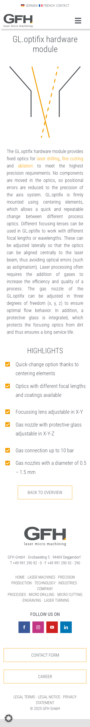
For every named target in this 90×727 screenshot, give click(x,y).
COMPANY (45, 589)
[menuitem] (29, 6)
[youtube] (52, 627)
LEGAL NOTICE (49, 697)
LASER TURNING (56, 600)
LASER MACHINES (41, 577)
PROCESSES (17, 594)
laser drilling (48, 158)
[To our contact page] (45, 655)
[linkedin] (66, 627)
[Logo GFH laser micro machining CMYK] (18, 16)
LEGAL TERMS (24, 697)
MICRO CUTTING (70, 594)
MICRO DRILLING (41, 594)
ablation (25, 166)
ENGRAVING (32, 600)
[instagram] (38, 627)
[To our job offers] (45, 676)
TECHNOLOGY (45, 583)
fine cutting (72, 158)
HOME (20, 577)
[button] (8, 718)
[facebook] (24, 627)
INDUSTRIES (67, 583)
